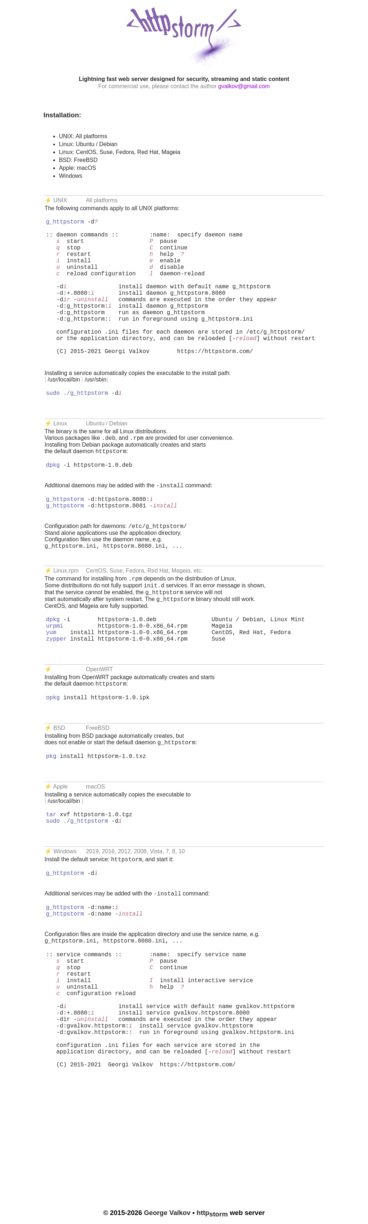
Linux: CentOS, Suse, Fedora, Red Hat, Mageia (119, 152)
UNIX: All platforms (83, 136)
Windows (70, 176)
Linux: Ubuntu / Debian (88, 144)
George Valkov (167, 1212)
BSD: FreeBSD (78, 160)
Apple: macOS (77, 168)
